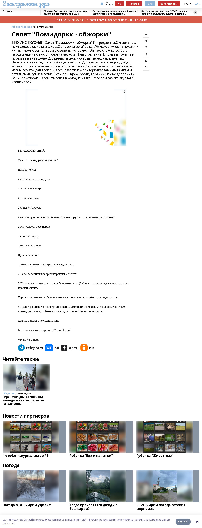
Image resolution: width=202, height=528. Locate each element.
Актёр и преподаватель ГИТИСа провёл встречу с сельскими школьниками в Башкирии (164, 12)
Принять (183, 521)
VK (119, 3)
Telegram (134, 3)
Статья (8, 11)
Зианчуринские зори (26, 3)
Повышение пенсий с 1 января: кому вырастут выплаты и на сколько (101, 20)
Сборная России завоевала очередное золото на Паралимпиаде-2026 (66, 12)
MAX (150, 3)
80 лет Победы (169, 3)
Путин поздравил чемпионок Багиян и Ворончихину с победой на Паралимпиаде (115, 12)
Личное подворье (22, 27)
